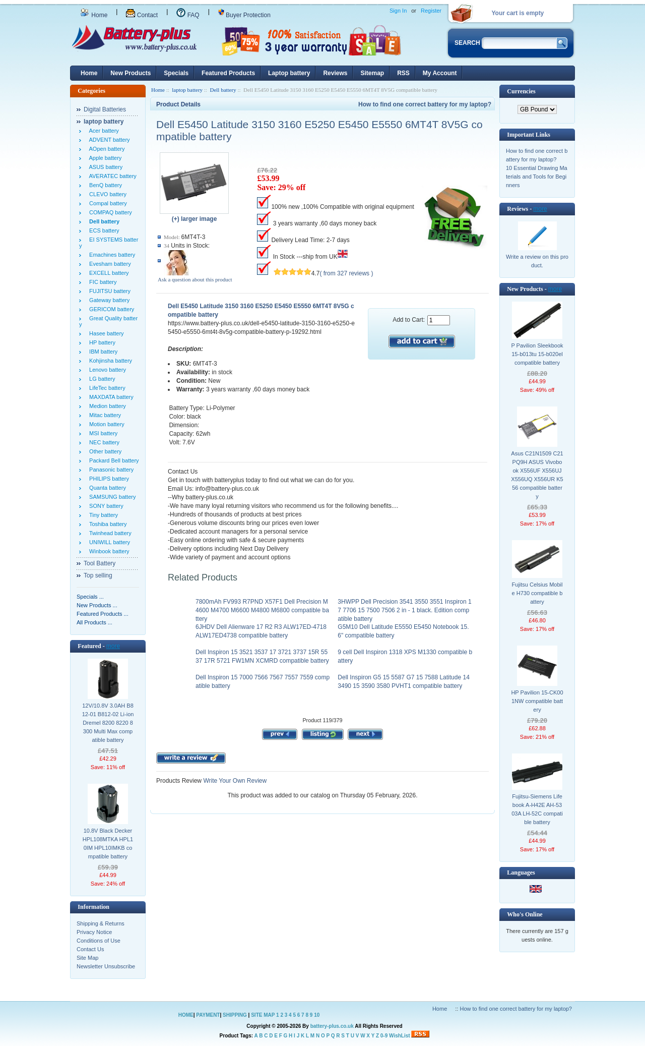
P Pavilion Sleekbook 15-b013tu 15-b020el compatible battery (537, 354)
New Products (130, 73)
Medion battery (106, 406)
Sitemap (372, 73)
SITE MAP (263, 1015)
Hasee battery (105, 333)
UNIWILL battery (108, 542)
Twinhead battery (109, 533)
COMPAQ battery (109, 212)
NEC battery (102, 442)
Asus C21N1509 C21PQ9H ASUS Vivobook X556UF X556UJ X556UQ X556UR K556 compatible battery (537, 474)
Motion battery (105, 424)
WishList (399, 1035)
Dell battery (223, 90)
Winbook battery (108, 551)
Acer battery (102, 131)
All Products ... (94, 622)
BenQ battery (104, 185)
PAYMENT (208, 1015)
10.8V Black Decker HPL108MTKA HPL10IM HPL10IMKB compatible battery (108, 843)
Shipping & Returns (100, 923)
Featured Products (228, 73)
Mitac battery (103, 415)
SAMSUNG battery (111, 497)
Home (93, 15)
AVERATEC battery (111, 176)
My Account (440, 73)
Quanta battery (106, 488)
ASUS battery (104, 167)
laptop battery (187, 90)
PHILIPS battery (107, 479)
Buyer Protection (244, 15)
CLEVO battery (106, 194)
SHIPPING (235, 1015)
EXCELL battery (107, 273)
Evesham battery (108, 264)
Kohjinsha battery (109, 361)
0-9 (384, 1035)
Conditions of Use (98, 941)
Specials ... (90, 597)
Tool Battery (99, 563)
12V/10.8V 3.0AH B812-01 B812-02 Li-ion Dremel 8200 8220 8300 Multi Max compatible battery (108, 723)
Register (431, 11)
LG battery (100, 379)
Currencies (521, 91)
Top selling (98, 575)
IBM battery (101, 351)
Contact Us (90, 949)
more (113, 646)
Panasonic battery (110, 470)
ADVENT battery (108, 140)
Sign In (398, 11)
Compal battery (106, 203)
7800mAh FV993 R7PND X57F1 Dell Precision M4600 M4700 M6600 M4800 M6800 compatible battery (262, 610)
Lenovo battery (106, 370)
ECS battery (102, 230)
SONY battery (104, 506)
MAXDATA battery (110, 397)
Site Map (87, 958)
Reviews (335, 73)
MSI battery (101, 433)
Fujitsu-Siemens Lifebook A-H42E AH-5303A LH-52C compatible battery (537, 809)
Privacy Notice (94, 932)
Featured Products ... (102, 614)
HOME (186, 1015)
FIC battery (101, 282)
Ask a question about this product (195, 279)
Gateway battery (108, 300)
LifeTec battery (105, 388)
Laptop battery (289, 73)
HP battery (100, 342)
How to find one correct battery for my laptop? (424, 104)
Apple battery (103, 158)
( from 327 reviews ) (346, 273)
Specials (176, 73)
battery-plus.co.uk (332, 1026)
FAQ (187, 15)
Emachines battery (110, 255)
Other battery (103, 451)
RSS (403, 73)
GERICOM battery (110, 309)
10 (316, 1015)
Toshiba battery (106, 524)
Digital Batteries (105, 109)
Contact (142, 15)
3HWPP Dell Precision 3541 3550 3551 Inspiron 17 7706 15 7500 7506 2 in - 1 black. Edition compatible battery (404, 610)
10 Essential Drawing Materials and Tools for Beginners (536, 176)
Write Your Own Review (234, 780)
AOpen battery (105, 149)
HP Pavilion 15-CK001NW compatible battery (537, 701)
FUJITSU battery (108, 291)
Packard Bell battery (112, 460)
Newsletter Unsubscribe (106, 966)
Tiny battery (102, 515)
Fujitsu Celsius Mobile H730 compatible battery (537, 593)
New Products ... (97, 605)
